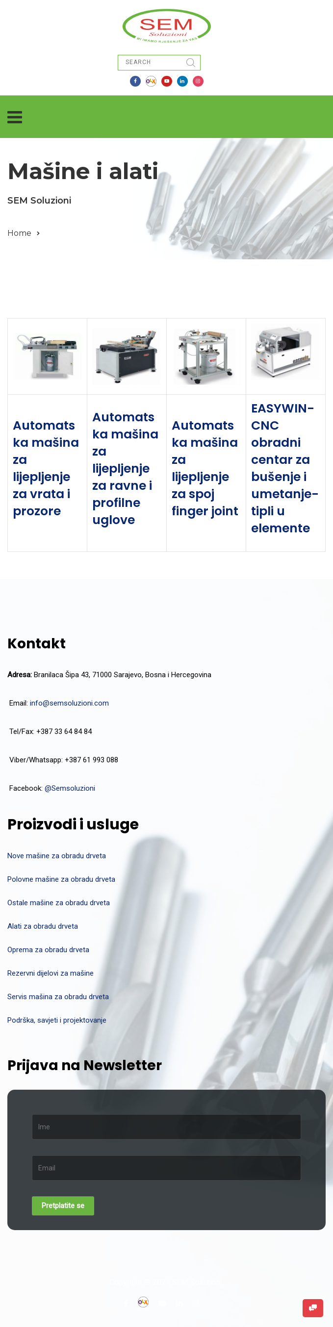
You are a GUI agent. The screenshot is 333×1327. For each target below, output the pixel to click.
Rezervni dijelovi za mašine (50, 973)
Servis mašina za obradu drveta (58, 996)
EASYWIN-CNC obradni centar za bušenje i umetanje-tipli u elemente (285, 468)
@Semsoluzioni (70, 788)
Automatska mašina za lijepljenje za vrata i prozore (46, 468)
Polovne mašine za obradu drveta (61, 879)
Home (19, 233)
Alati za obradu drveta (42, 926)
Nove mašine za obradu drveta (56, 855)
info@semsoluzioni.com (69, 703)
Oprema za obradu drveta (48, 949)
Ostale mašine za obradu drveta (58, 902)
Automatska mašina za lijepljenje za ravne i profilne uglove (125, 468)
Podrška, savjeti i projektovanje (56, 1020)
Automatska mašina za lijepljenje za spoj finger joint (205, 468)
